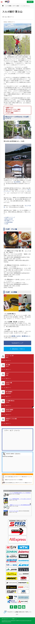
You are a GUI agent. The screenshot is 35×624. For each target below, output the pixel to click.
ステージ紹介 (16, 5)
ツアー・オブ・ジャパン (12, 430)
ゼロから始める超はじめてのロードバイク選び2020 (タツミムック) (18, 476)
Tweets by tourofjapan (7, 456)
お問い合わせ (4, 618)
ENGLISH (30, 1)
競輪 (17, 612)
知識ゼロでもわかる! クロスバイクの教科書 (13, 479)
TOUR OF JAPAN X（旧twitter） (13, 453)
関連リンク (15, 618)
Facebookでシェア (17, 343)
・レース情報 (8, 5)
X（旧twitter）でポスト (17, 349)
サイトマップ (9, 618)
